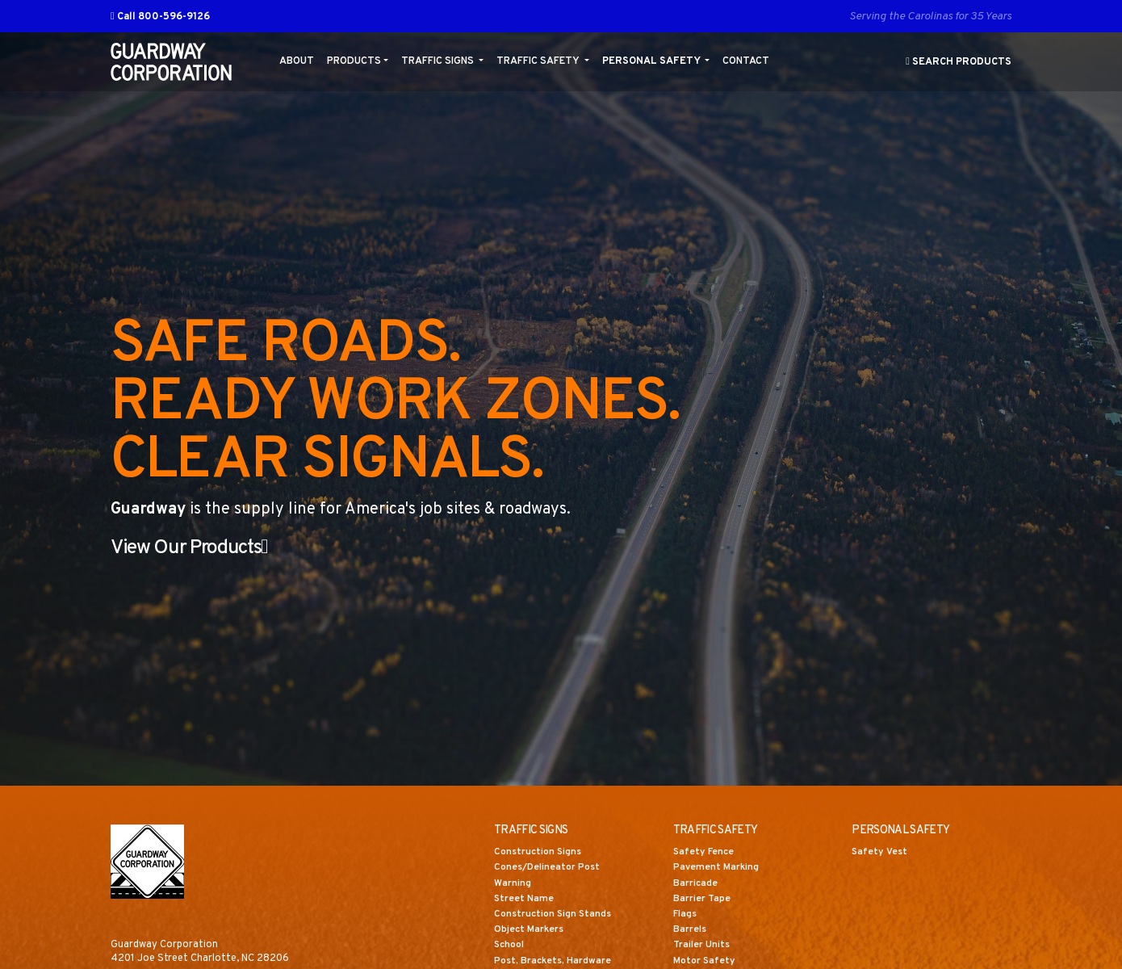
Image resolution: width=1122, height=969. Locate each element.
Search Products (958, 62)
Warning (513, 884)
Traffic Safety (538, 61)
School (509, 946)
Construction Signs (539, 853)
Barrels (690, 931)
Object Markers (531, 931)
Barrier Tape (703, 899)
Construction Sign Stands (554, 915)
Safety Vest (881, 853)
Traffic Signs (438, 61)
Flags (685, 915)
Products (354, 61)
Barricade (696, 884)
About (296, 61)
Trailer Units (702, 946)
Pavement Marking (718, 868)
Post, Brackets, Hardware (555, 961)
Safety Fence (706, 853)
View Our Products (199, 548)
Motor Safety (705, 961)
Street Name (525, 899)
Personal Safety (652, 61)
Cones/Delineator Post (549, 868)
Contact (745, 61)
